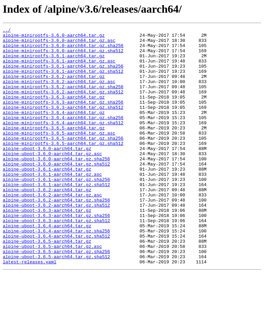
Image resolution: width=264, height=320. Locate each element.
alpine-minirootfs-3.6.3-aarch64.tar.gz (53, 111)
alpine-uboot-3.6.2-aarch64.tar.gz (47, 222)
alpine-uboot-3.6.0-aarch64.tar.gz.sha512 (56, 191)
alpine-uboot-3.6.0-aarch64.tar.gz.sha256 (56, 185)
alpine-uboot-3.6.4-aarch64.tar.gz (47, 266)
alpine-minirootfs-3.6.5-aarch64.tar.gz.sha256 (63, 161)
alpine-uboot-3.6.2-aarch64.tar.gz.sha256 (56, 235)
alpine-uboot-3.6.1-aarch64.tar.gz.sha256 (56, 210)
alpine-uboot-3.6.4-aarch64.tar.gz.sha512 (56, 278)
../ (7, 31)
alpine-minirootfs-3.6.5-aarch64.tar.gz (53, 148)
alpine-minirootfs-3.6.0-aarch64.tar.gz (53, 37)
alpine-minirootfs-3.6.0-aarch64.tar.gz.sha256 (63, 49)
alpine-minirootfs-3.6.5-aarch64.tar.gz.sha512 (63, 167)
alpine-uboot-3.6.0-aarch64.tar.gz (47, 173)
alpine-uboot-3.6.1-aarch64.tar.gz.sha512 (56, 216)
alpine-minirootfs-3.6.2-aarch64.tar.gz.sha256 (63, 99)
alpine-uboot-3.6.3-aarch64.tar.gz (47, 247)
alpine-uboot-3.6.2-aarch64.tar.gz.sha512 (56, 241)
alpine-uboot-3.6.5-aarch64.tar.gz (47, 284)
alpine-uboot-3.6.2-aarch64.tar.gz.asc (52, 229)
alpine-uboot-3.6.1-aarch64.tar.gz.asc (52, 204)
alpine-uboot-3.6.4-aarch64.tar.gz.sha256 (56, 272)
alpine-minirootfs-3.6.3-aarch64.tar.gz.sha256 (63, 117)
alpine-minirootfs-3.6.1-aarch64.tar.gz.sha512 (63, 80)
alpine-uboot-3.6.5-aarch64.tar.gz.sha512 (56, 303)
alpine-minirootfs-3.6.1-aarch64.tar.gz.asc (59, 68)
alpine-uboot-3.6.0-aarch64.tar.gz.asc (52, 179)
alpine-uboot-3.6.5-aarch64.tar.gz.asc (52, 290)
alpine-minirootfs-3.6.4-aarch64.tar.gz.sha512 (63, 142)
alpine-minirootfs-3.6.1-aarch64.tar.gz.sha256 (63, 74)
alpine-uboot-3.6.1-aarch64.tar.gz (47, 198)
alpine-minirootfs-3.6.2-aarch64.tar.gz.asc (59, 93)
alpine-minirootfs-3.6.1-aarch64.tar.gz (53, 62)
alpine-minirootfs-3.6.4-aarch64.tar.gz (53, 130)
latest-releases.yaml (29, 309)
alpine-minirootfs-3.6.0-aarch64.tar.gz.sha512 (63, 56)
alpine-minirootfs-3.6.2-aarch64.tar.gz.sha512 (63, 105)
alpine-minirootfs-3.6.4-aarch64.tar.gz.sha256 (63, 136)
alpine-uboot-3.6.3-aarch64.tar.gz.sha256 (56, 253)
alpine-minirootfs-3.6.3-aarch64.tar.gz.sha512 (63, 124)
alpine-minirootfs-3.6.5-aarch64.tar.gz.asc (59, 154)
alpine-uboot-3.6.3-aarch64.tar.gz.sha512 (56, 259)
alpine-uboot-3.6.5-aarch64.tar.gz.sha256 (56, 297)
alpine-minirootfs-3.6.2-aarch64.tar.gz (53, 86)
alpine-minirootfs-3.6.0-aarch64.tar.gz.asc (59, 43)
